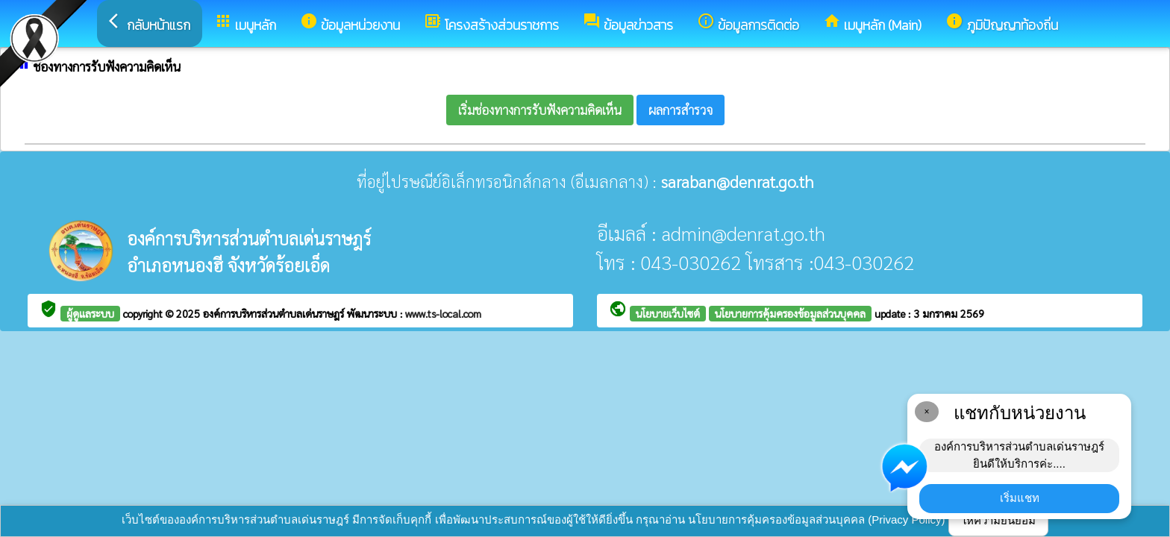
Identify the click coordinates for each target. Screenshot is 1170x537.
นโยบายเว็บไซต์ (668, 313)
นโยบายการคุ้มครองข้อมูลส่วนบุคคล (790, 313)
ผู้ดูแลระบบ (90, 313)
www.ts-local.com (443, 313)
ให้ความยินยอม (998, 520)
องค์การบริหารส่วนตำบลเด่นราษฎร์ (275, 313)
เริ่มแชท (1019, 498)
